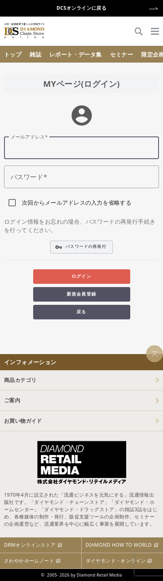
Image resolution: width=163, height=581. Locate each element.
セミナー (121, 54)
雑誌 (35, 54)
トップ (12, 54)
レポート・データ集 (75, 54)
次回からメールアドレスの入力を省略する (76, 202)
